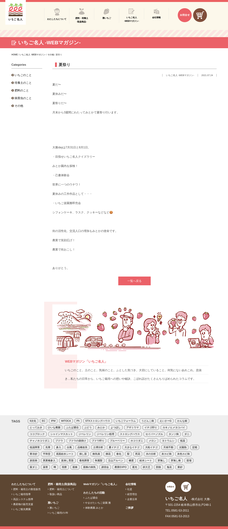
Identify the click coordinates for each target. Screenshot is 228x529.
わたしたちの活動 (94, 492)
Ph (78, 420)
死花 (137, 453)
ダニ (186, 434)
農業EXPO (120, 467)
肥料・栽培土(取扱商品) (62, 484)
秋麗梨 (98, 460)
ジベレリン (85, 434)
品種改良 (82, 447)
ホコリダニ (137, 440)
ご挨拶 (129, 507)
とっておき (36, 427)
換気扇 (96, 453)
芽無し (161, 460)
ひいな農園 (54, 427)
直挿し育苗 (67, 460)
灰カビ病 (167, 453)
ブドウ (59, 440)
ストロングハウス (130, 434)
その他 (19, 105)
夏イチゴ (114, 447)
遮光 (134, 467)
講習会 (105, 467)
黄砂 (179, 467)
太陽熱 (182, 447)
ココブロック (37, 434)
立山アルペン (115, 460)
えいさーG (166, 420)
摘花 (108, 453)
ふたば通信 (72, 427)
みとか (101, 427)
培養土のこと (23, 82)
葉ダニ (33, 467)
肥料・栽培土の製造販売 (27, 489)
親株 (74, 467)
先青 (47, 447)
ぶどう (88, 427)
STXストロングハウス (97, 420)
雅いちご (53, 502)
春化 (118, 453)
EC (43, 420)
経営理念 (132, 494)
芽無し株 (176, 460)
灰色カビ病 (183, 453)
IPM (53, 420)
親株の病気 (89, 467)
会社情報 (130, 484)
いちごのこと (23, 75)
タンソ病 (174, 434)
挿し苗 (83, 453)
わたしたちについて (23, 484)
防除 (158, 467)
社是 (129, 489)
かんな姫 (182, 420)
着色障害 (84, 460)
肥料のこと (22, 90)
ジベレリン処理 (105, 434)
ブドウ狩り (98, 440)
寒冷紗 (33, 453)
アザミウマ (132, 427)
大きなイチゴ (132, 447)
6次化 (33, 420)
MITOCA (66, 420)
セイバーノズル (154, 434)
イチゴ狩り (150, 427)
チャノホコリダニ (40, 440)
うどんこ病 (147, 420)
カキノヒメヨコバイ (174, 427)
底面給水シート (65, 453)
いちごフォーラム (126, 420)
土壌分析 (98, 447)
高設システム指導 (23, 499)
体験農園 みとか (94, 508)
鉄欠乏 (146, 467)
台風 (69, 447)
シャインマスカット (61, 434)
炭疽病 (33, 460)
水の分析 (151, 453)
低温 (182, 440)
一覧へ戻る (134, 280)
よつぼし (116, 427)
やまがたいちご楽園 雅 (98, 503)
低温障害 (35, 447)
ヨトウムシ (168, 440)
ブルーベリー (117, 440)
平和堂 (46, 453)
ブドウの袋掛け (77, 440)
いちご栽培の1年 (59, 513)
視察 (64, 467)
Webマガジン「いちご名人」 (100, 484)
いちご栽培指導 (22, 494)
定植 (194, 447)
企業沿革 (132, 499)
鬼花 (169, 467)
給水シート (145, 460)
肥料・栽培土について (62, 489)
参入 (58, 447)
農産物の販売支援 (23, 504)
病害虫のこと (23, 98)
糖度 (131, 460)
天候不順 (168, 447)
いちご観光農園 (22, 509)
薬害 (45, 467)
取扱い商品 (56, 494)
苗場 (188, 460)
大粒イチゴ (151, 447)
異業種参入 (49, 460)
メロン (152, 440)
